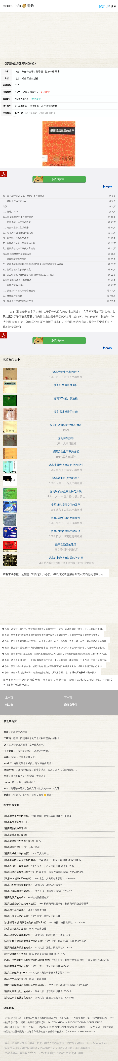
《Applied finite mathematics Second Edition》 (63, 1026)
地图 (80, 1053)
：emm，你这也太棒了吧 (19, 757)
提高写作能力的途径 (66, 398)
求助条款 (36, 99)
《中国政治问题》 (12, 1017)
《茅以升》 (65, 1017)
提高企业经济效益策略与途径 (65, 557)
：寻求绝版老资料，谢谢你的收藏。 (26, 750)
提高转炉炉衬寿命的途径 (65, 517)
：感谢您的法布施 (15, 731)
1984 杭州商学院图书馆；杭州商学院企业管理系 (45, 903)
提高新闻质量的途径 (66, 385)
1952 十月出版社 (24, 928)
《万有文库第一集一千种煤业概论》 (89, 1017)
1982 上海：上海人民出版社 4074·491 (37, 966)
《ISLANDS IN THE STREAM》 (80, 1031)
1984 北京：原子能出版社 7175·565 (37, 991)
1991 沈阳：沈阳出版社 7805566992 (44, 922)
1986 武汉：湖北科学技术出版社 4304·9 (36, 972)
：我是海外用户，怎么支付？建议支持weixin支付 (31, 788)
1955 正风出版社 (24, 978)
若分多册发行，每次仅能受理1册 (40, 112)
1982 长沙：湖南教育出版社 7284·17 (37, 890)
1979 (22, 840)
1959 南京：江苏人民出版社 (31, 916)
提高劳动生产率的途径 (65, 371)
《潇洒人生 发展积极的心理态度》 (40, 1017)
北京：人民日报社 (21, 847)
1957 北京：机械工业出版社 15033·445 (45, 985)
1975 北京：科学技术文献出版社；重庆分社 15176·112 (56, 959)
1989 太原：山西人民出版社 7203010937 (38, 865)
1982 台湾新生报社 (24, 909)
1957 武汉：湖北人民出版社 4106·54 (37, 947)
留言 (102, 6)
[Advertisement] (59, 35)
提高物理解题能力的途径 (65, 531)
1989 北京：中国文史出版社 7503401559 (42, 859)
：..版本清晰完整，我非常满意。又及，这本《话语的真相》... (40, 769)
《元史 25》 (94, 1026)
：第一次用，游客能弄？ (19, 782)
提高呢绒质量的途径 (66, 411)
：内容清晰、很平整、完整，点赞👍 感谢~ (28, 794)
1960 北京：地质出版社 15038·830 (36, 934)
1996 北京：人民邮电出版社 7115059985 (39, 878)
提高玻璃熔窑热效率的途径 (66, 425)
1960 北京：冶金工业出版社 (33, 884)
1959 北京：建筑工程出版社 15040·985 (39, 997)
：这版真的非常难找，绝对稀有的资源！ (28, 763)
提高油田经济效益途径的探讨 (65, 464)
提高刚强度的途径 (65, 544)
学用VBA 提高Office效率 (65, 504)
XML (74, 1053)
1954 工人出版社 (26, 853)
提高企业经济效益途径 (65, 478)
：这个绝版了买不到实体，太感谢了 (24, 775)
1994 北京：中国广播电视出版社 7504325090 (43, 872)
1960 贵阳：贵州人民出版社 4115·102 (37, 815)
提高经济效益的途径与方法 (66, 491)
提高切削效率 (66, 438)
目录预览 (45, 92)
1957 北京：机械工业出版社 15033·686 (44, 941)
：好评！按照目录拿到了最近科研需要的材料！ (31, 738)
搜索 (113, 6)
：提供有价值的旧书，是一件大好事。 (24, 744)
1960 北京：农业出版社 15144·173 (34, 953)
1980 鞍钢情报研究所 (26, 897)
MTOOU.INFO (36, 1053)
